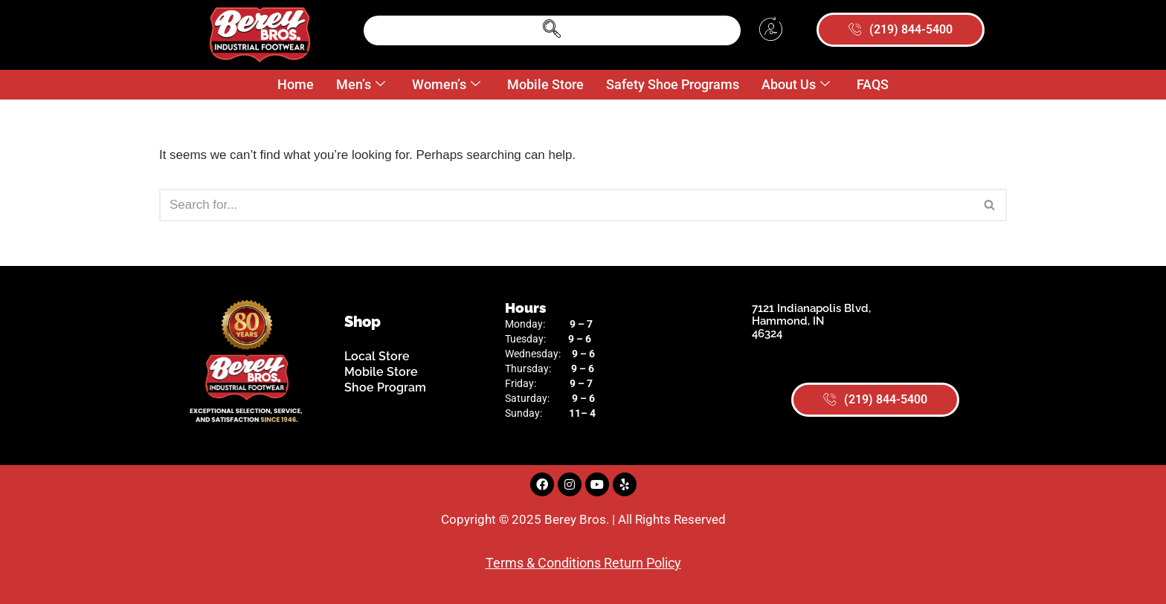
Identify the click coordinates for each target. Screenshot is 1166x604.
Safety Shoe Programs (672, 84)
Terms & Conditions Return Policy (583, 563)
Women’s (446, 85)
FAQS (873, 84)
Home (295, 84)
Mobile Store (545, 84)
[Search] (566, 205)
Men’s (360, 85)
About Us (795, 85)
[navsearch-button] (552, 30)
